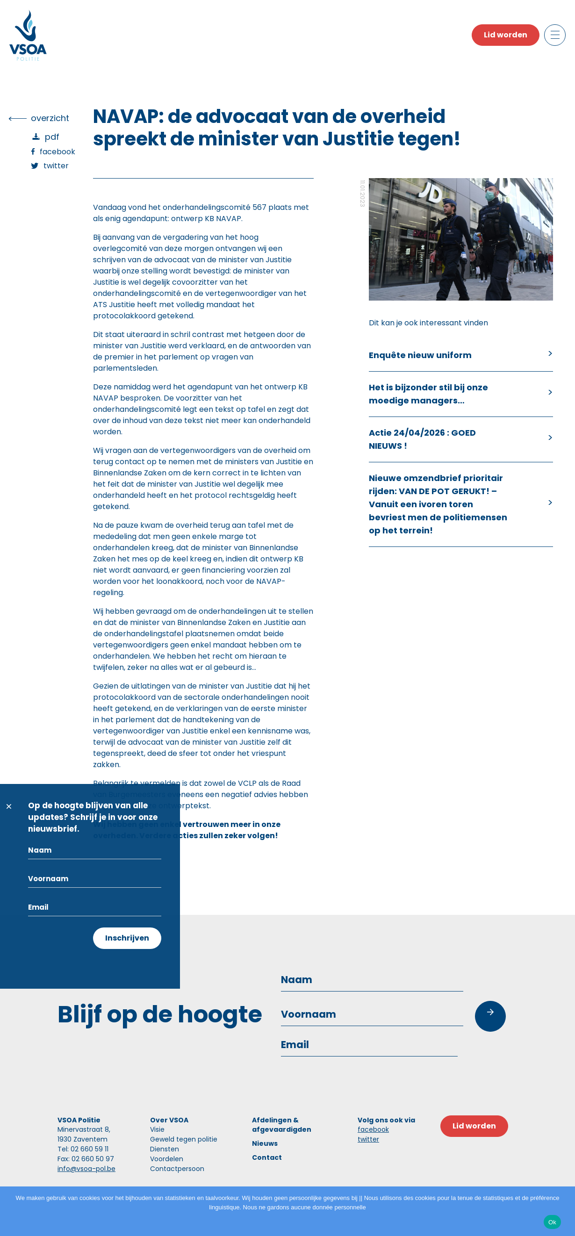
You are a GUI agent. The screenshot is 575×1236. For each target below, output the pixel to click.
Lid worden (505, 34)
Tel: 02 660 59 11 (83, 1149)
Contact (267, 1157)
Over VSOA (169, 1120)
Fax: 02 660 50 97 (86, 1159)
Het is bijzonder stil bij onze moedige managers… (428, 393)
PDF (52, 137)
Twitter (56, 165)
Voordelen (166, 1159)
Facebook (57, 151)
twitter (368, 1139)
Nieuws (265, 1143)
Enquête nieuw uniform (420, 355)
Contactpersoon (177, 1168)
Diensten (164, 1149)
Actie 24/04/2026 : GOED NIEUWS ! (422, 439)
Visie (157, 1129)
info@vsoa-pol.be (86, 1168)
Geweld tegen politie (183, 1139)
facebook (373, 1129)
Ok (552, 1222)
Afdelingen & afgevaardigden (281, 1124)
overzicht (50, 118)
